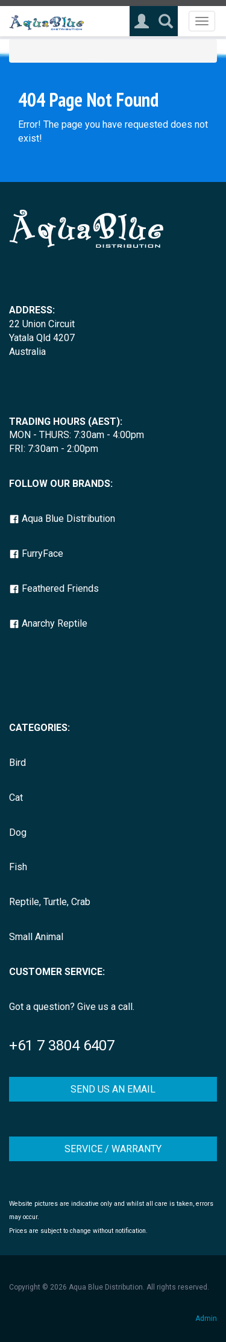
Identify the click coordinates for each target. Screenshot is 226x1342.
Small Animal (36, 936)
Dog (18, 832)
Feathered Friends (54, 588)
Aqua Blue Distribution (62, 518)
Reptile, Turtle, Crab (49, 902)
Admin (206, 1318)
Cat (16, 797)
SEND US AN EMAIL (113, 1089)
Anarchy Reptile (48, 623)
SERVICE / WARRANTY (113, 1149)
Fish (18, 867)
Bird (17, 762)
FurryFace (36, 553)
